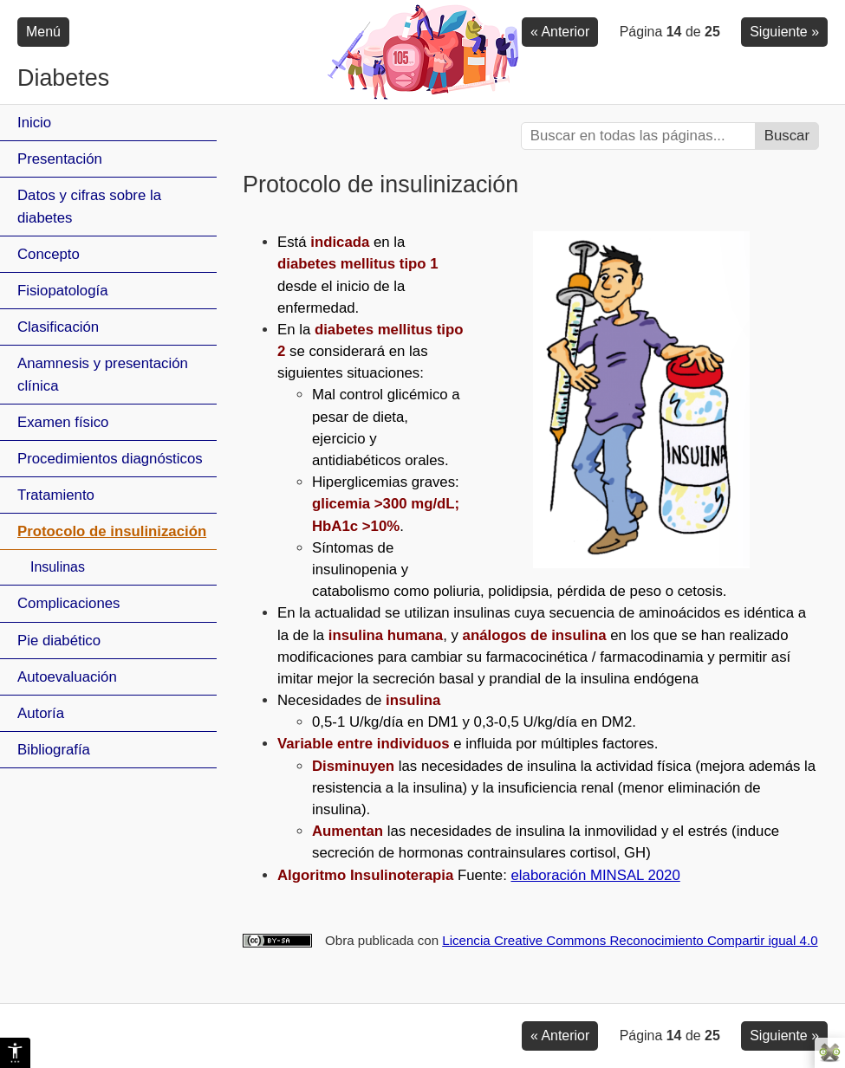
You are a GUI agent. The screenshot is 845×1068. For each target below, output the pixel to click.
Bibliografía (53, 749)
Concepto (48, 254)
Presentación (59, 159)
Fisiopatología (62, 290)
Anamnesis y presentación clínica (102, 374)
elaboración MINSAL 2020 (595, 875)
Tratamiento (55, 495)
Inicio (34, 122)
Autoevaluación (67, 677)
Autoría (40, 713)
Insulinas (57, 567)
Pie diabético (59, 640)
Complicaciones (68, 603)
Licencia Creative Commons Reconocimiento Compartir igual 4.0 (629, 940)
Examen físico (62, 422)
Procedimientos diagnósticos (110, 458)
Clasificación (58, 327)
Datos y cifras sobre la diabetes (89, 206)
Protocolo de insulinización (111, 531)
